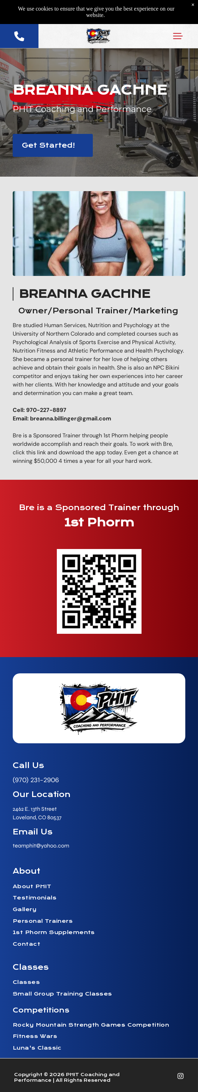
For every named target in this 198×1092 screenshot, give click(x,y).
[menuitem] (99, 887)
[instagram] (180, 1077)
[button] (178, 36)
